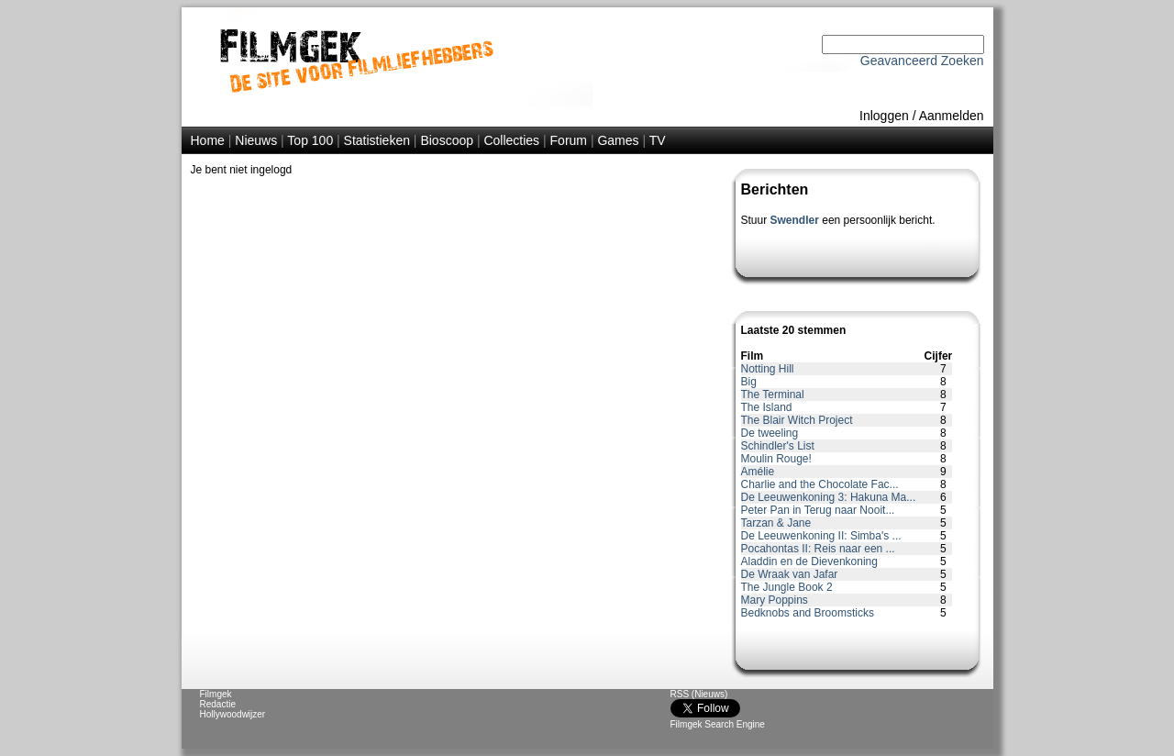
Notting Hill (767, 368)
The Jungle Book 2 (787, 587)
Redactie (218, 704)
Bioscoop (446, 140)
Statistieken (377, 140)
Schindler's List (777, 445)
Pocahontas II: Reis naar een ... (818, 548)
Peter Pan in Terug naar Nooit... (818, 510)
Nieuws (256, 140)
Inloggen (884, 115)
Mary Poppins (774, 600)
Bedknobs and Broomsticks (807, 612)
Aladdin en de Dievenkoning (809, 561)
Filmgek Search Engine (717, 724)
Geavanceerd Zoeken (922, 60)
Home (208, 140)
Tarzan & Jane (776, 523)
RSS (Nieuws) (699, 694)
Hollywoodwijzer (233, 714)
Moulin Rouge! (776, 458)
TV (657, 140)
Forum (568, 140)
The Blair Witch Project (797, 420)
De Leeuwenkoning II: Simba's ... (821, 535)
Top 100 (310, 140)
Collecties (511, 140)
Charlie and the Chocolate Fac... (820, 484)
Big (749, 381)
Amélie (758, 471)
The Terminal (772, 394)
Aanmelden (951, 115)
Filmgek (216, 694)
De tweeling (770, 433)
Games (617, 140)
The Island (766, 407)
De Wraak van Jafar (789, 574)
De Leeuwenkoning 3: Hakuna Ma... (828, 497)
